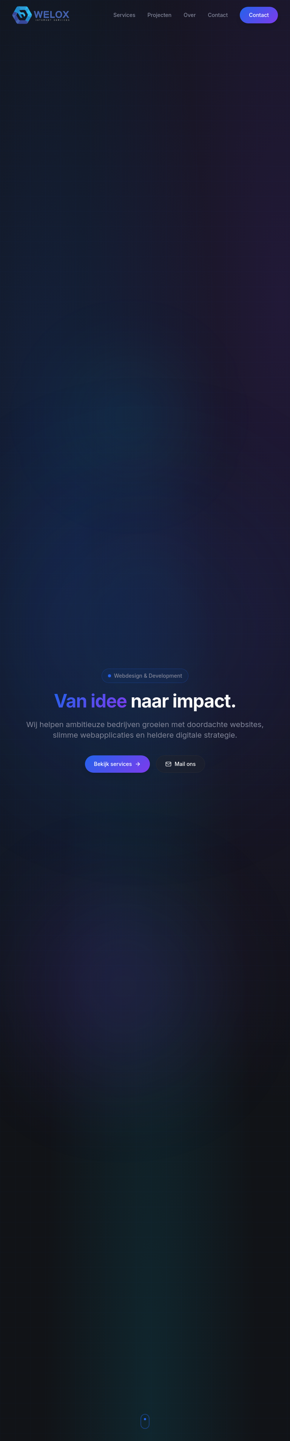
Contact (218, 15)
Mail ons (180, 764)
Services (124, 15)
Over (190, 15)
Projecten (160, 15)
